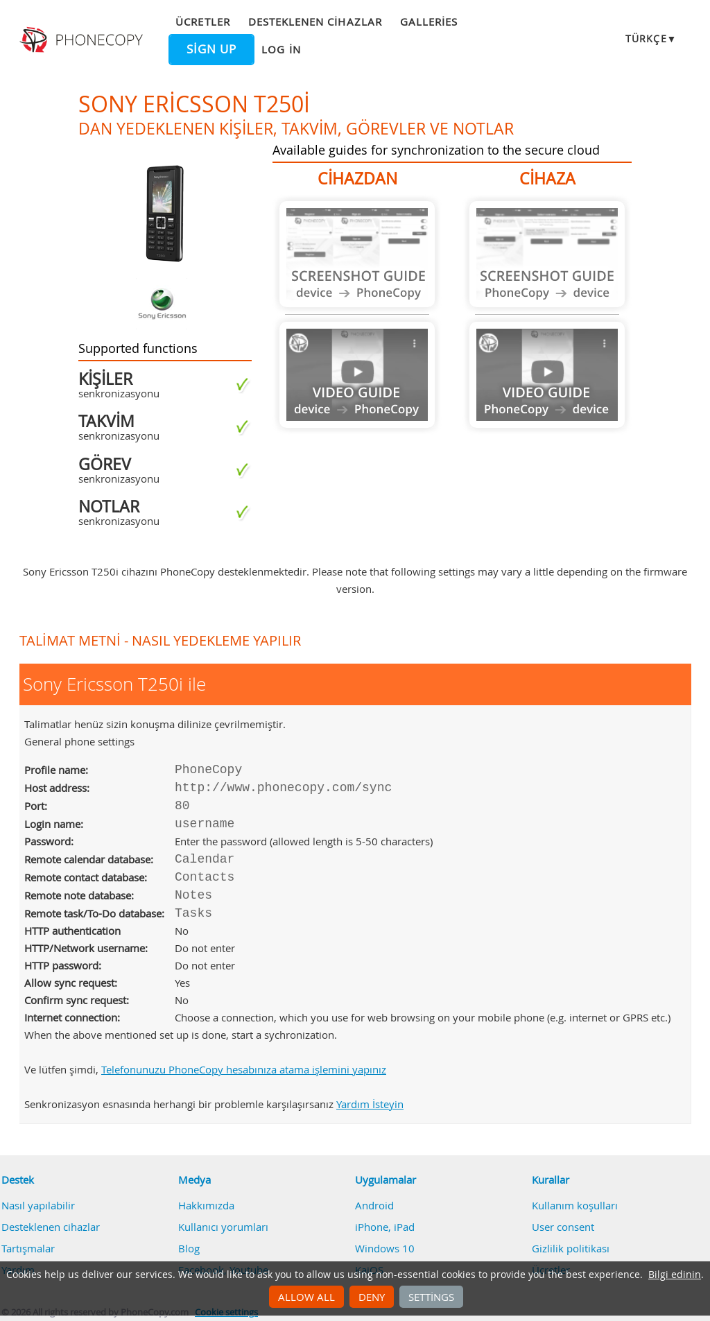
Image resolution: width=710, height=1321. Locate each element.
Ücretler (202, 21)
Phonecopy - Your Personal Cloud (83, 40)
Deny (371, 1297)
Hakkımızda (206, 1205)
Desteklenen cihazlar (315, 21)
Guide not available (357, 254)
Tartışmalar (28, 1248)
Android (374, 1205)
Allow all (306, 1297)
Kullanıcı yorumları (223, 1227)
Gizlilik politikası (570, 1248)
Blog (189, 1248)
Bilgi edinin (674, 1274)
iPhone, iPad (385, 1227)
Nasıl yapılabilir (38, 1205)
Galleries (429, 21)
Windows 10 (385, 1248)
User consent (563, 1227)
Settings (431, 1297)
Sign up (211, 49)
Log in (280, 49)
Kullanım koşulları (575, 1205)
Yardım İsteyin (370, 1104)
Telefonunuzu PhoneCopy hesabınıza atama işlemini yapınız (243, 1069)
